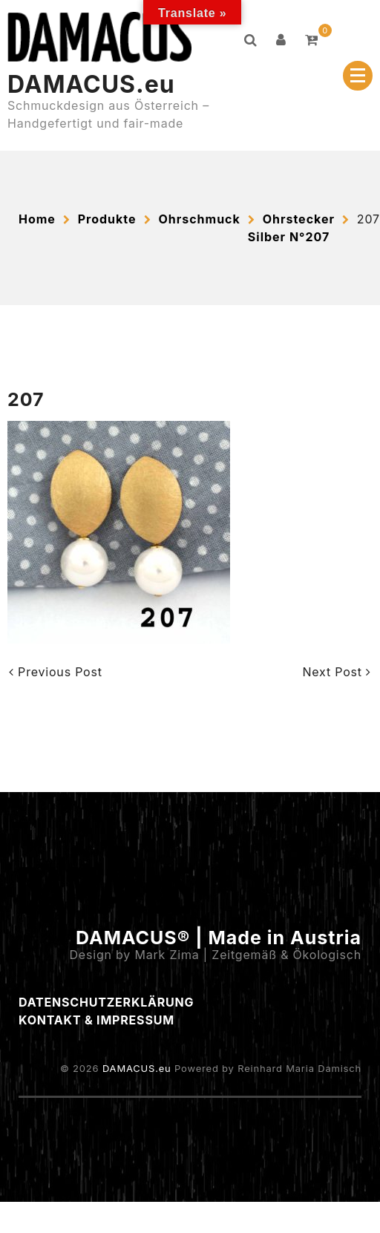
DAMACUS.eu (91, 84)
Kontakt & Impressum (96, 1020)
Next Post (336, 671)
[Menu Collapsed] (358, 76)
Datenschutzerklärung (106, 1002)
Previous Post (55, 671)
